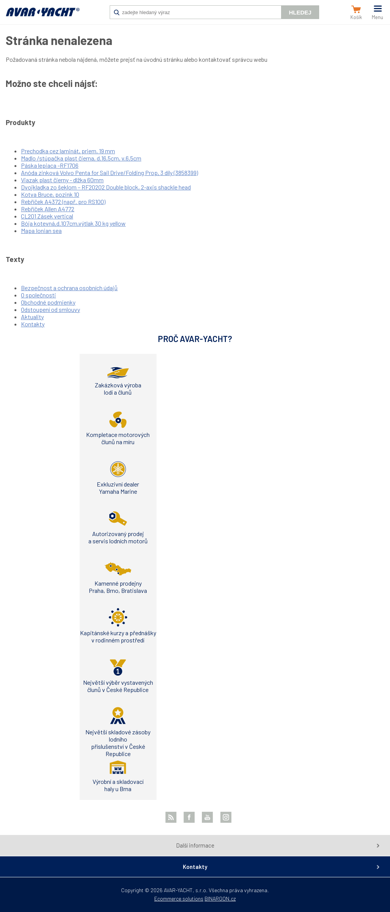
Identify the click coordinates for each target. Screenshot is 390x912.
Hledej (300, 12)
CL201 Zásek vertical (47, 216)
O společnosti (38, 295)
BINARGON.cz (220, 898)
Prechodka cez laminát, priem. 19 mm (68, 150)
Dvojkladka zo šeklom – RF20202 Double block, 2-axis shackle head (106, 187)
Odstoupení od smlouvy (50, 309)
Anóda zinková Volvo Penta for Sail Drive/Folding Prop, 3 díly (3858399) (109, 172)
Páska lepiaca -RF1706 (49, 165)
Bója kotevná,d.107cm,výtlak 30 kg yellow (73, 223)
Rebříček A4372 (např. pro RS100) (63, 201)
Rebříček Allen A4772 (47, 208)
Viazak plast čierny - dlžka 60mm (62, 179)
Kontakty (33, 324)
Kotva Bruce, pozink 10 (50, 194)
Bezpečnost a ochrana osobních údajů (69, 287)
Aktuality (32, 316)
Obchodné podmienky (48, 302)
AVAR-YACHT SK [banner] (43, 16)
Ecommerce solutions (178, 898)
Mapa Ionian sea (41, 230)
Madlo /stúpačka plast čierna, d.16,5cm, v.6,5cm (81, 158)
